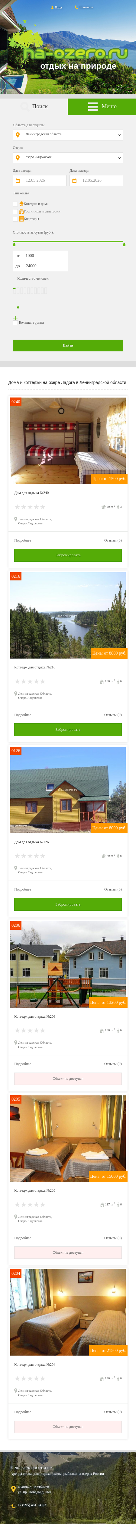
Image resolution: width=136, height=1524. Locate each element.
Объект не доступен (68, 1078)
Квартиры (31, 219)
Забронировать (67, 555)
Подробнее (22, 540)
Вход (56, 7)
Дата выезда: (79, 170)
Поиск (34, 107)
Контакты (83, 7)
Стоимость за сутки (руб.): (33, 232)
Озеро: (18, 148)
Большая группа (31, 322)
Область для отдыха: (29, 125)
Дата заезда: (22, 170)
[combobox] (72, 135)
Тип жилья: (22, 193)
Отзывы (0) (113, 540)
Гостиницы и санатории (42, 211)
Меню (102, 107)
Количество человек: (33, 278)
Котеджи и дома (36, 204)
